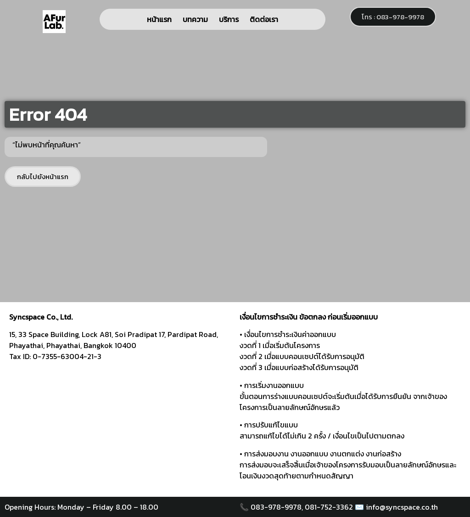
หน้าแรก (159, 19)
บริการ (229, 19)
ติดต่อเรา (264, 19)
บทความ (195, 19)
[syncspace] (119, 427)
